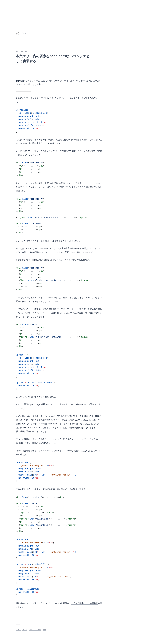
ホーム (18, 629)
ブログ (24, 629)
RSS (44, 629)
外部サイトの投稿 (35, 629)
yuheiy (21, 33)
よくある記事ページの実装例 (84, 603)
